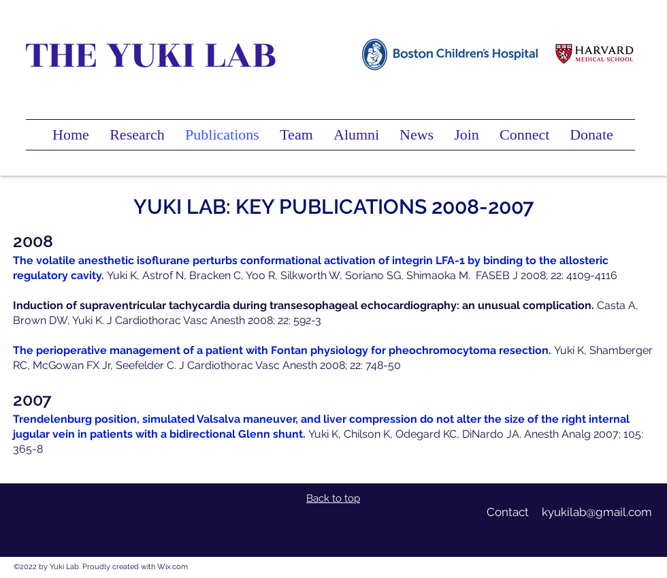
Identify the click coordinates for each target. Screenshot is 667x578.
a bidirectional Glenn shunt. (233, 434)
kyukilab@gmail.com (597, 512)
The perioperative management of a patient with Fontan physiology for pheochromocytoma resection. (282, 350)
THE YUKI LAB (150, 55)
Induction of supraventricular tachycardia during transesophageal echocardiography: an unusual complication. (305, 305)
